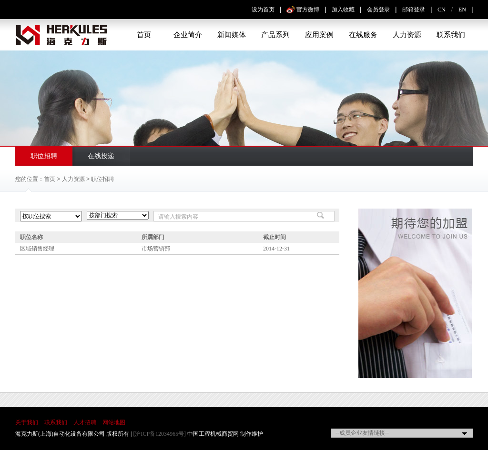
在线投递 (101, 156)
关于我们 (26, 422)
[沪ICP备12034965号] (159, 433)
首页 (144, 35)
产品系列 (275, 35)
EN (462, 9)
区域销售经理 (37, 248)
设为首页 (263, 9)
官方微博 (307, 9)
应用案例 (319, 35)
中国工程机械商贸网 (213, 433)
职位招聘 (43, 156)
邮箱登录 (413, 9)
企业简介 (187, 35)
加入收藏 (343, 9)
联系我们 (451, 35)
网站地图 (113, 422)
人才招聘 (84, 422)
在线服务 (363, 35)
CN (441, 9)
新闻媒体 (231, 35)
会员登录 (378, 9)
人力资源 (407, 35)
